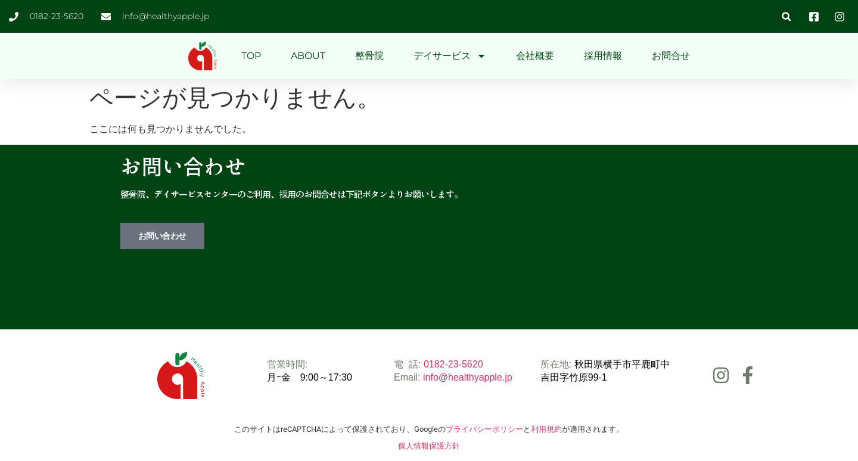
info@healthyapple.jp (467, 377)
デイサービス (450, 56)
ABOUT (308, 55)
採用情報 (603, 55)
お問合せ (671, 55)
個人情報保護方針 (429, 445)
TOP (251, 55)
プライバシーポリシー (484, 429)
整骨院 (369, 55)
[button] (786, 16)
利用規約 (546, 429)
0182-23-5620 (453, 364)
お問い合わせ (162, 236)
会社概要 (535, 55)
